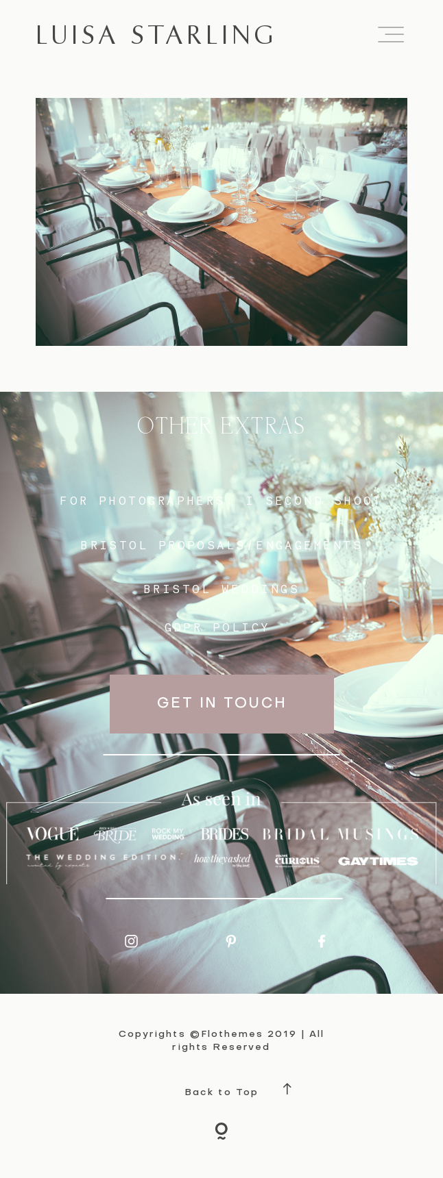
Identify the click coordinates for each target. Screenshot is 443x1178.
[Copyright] (221, 1133)
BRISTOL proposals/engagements (221, 545)
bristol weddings (221, 588)
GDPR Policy (218, 627)
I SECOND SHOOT (314, 500)
